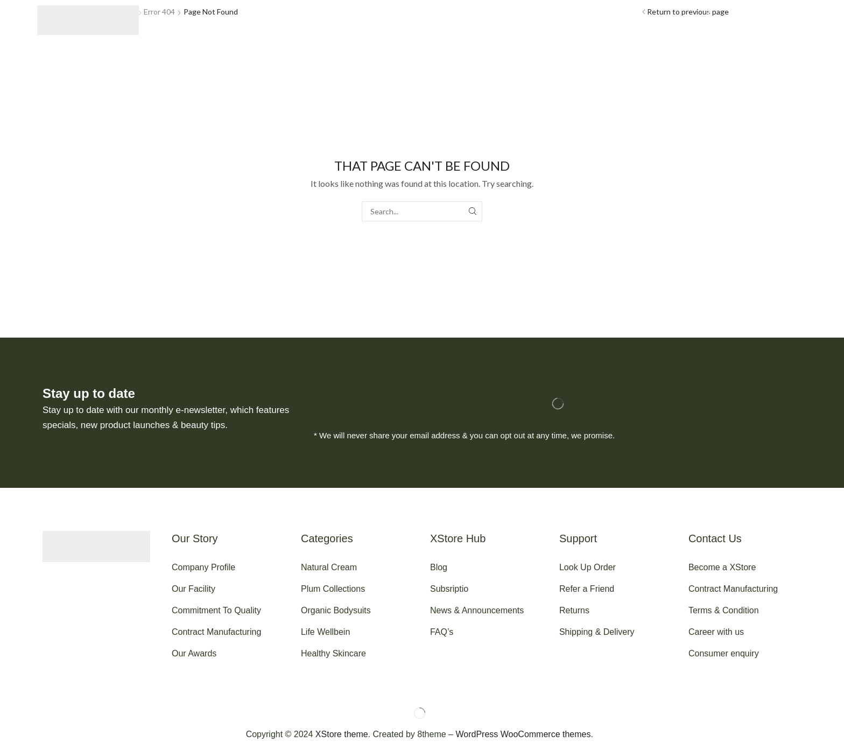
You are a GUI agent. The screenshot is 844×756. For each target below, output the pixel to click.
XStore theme (341, 734)
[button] (177, 20)
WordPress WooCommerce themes (522, 734)
